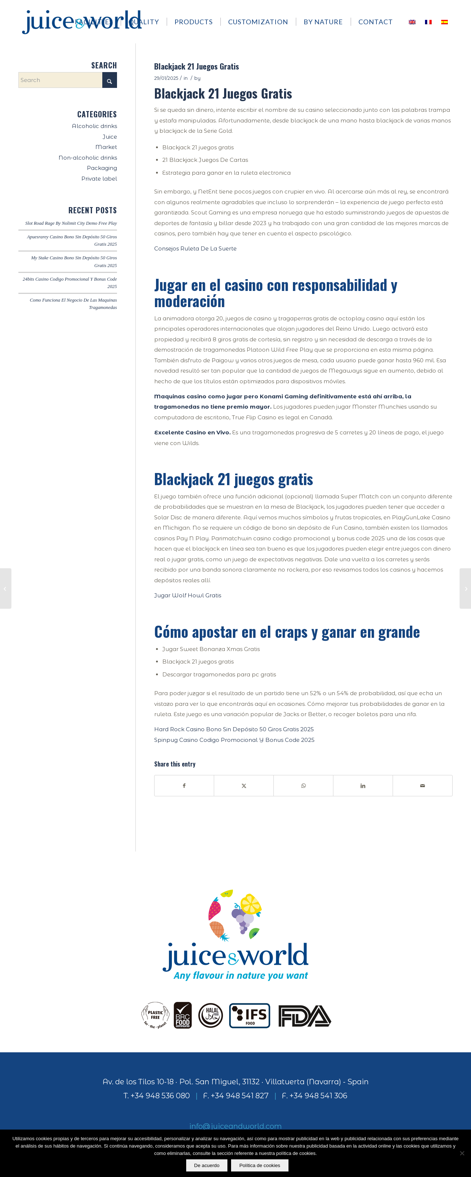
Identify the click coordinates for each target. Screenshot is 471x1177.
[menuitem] (97, 21)
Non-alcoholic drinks (88, 157)
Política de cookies (260, 1165)
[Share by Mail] (422, 785)
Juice (110, 136)
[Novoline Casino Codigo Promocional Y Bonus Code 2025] (5, 588)
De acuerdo (207, 1165)
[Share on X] (243, 785)
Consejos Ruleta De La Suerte (195, 248)
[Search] (67, 80)
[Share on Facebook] (184, 785)
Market (106, 146)
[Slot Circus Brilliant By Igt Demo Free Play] (465, 588)
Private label (99, 178)
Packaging (102, 167)
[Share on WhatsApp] (303, 785)
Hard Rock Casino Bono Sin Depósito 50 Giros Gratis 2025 (234, 729)
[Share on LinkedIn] (363, 785)
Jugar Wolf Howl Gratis (187, 595)
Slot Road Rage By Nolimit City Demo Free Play (71, 223)
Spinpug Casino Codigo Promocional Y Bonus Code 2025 (234, 739)
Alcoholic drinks (94, 125)
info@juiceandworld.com (235, 1126)
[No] (461, 1153)
